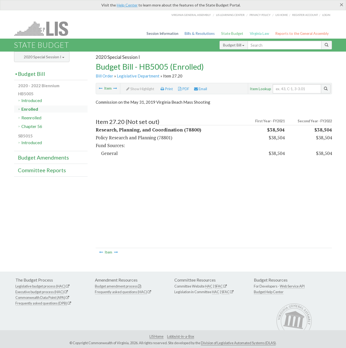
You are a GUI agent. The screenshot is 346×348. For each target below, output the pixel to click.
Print (167, 89)
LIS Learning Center (230, 14)
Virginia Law (259, 33)
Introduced (31, 100)
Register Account (305, 14)
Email (200, 89)
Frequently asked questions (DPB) (41, 303)
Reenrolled (31, 117)
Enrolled (29, 109)
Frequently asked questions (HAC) (121, 292)
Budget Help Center (269, 292)
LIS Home (156, 336)
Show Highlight (140, 89)
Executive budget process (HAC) (39, 292)
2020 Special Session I (44, 57)
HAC (208, 286)
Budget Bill (233, 45)
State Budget (232, 33)
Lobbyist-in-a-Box (180, 336)
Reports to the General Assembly (302, 33)
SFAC (219, 286)
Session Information (162, 33)
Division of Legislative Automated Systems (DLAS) (238, 343)
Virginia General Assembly (191, 14)
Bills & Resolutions (200, 33)
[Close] (342, 4)
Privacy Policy (260, 14)
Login (326, 14)
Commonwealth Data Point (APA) (40, 297)
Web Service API (292, 286)
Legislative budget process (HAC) (40, 286)
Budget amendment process (116, 286)
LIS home (281, 14)
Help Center (127, 5)
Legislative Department (138, 75)
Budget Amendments (43, 157)
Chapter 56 (31, 126)
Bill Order (104, 75)
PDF (183, 89)
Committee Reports (42, 170)
